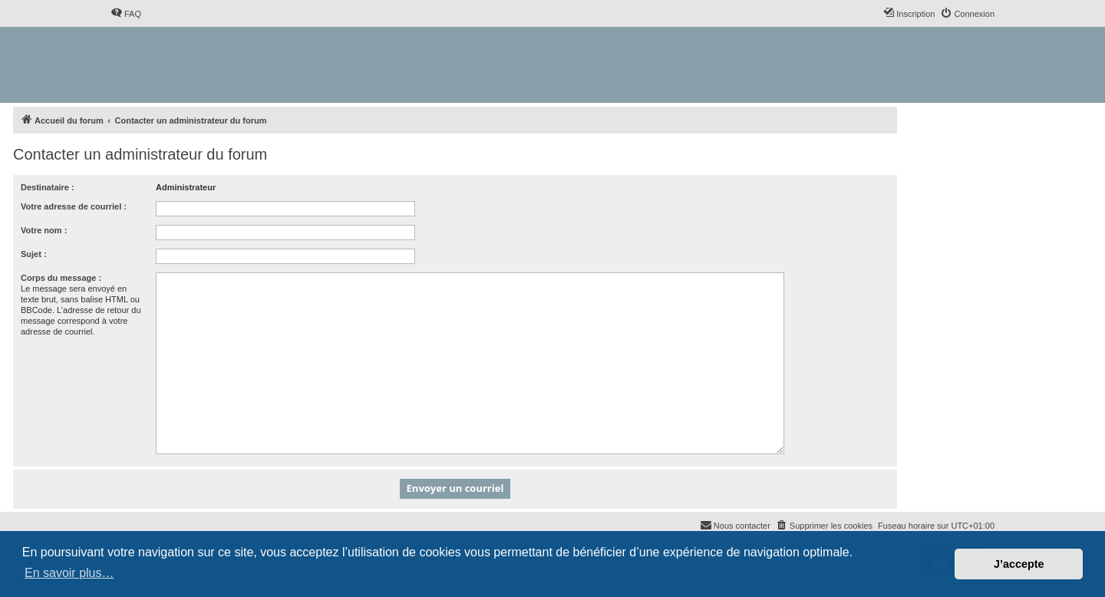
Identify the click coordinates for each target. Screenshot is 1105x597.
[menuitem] (125, 14)
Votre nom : (44, 230)
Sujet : (34, 254)
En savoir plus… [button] (69, 572)
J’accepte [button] (1019, 564)
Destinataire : (47, 187)
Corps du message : (61, 277)
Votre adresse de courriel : (74, 206)
